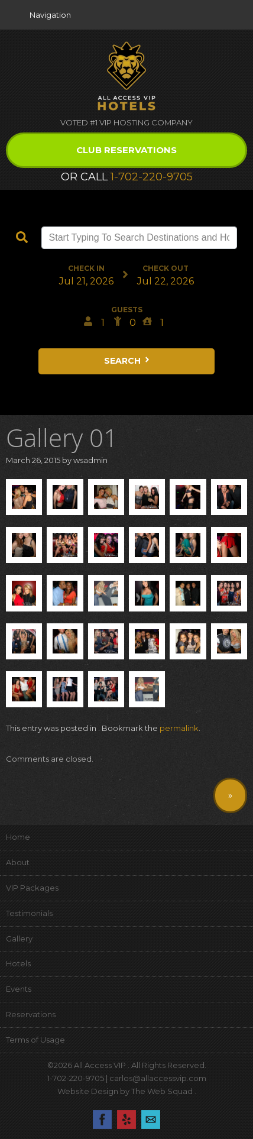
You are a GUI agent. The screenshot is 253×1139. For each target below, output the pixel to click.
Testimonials (29, 913)
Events (18, 989)
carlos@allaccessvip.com (157, 1078)
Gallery (19, 938)
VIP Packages (32, 887)
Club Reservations (126, 150)
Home (18, 837)
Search (127, 360)
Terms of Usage (35, 1039)
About (18, 862)
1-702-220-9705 (152, 176)
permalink (179, 728)
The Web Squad (162, 1091)
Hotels (18, 963)
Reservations (31, 1014)
